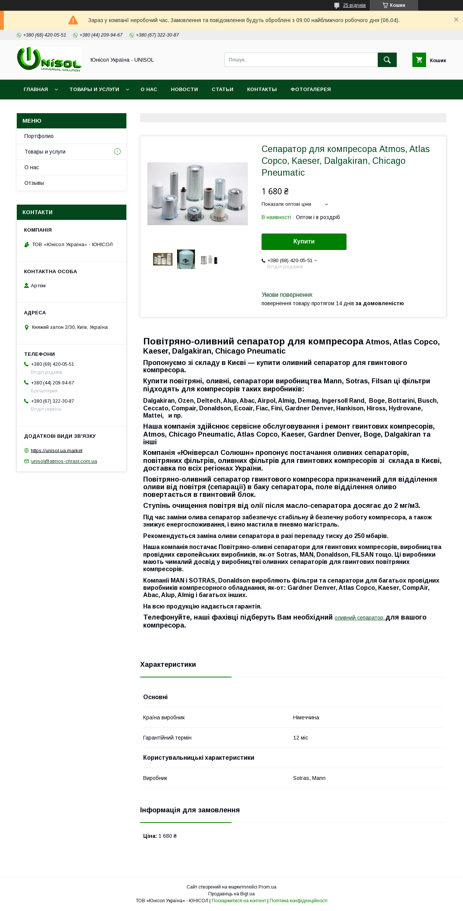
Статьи (222, 89)
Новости (184, 89)
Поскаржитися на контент (239, 900)
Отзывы (34, 183)
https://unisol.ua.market (56, 450)
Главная (36, 89)
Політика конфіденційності (298, 900)
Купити (304, 241)
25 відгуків (354, 5)
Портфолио (39, 136)
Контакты (262, 89)
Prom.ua (267, 887)
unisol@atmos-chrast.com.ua (64, 461)
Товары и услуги (94, 89)
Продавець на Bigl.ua (231, 894)
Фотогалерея (311, 89)
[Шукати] (387, 60)
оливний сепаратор (359, 618)
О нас (148, 89)
